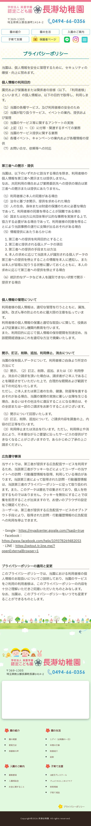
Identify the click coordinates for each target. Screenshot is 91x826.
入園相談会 (14, 781)
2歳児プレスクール (58, 775)
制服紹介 (54, 751)
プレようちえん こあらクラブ (61, 781)
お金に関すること (17, 786)
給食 (52, 757)
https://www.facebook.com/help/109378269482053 (41, 541)
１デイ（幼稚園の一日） (61, 739)
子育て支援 (57, 766)
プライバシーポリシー (74, 806)
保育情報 (54, 786)
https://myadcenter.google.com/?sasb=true (51, 530)
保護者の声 (14, 751)
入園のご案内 (17, 766)
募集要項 (13, 775)
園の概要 (13, 739)
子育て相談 (55, 792)
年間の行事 (55, 745)
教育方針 (13, 745)
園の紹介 (15, 731)
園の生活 (56, 731)
